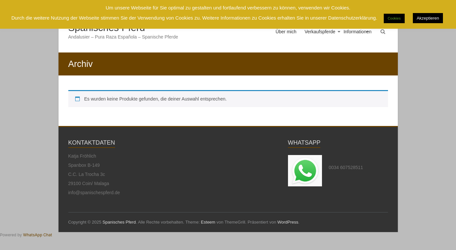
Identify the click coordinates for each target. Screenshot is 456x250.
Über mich (286, 31)
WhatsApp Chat (37, 234)
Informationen (358, 31)
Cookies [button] (394, 18)
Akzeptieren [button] (428, 18)
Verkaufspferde (320, 31)
